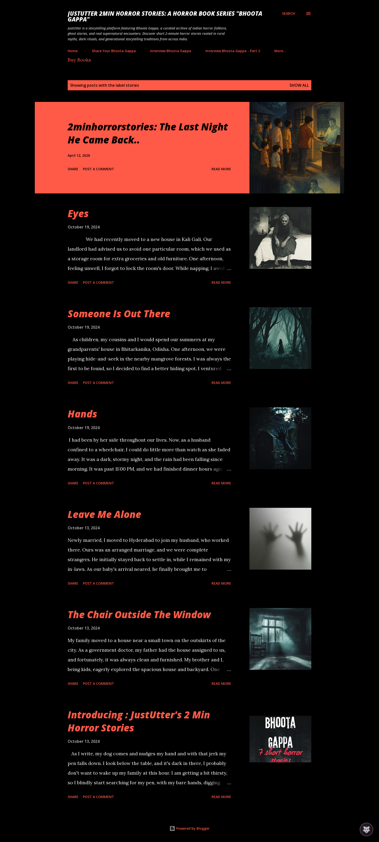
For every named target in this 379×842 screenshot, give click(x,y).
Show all (299, 85)
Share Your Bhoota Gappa (114, 51)
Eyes (78, 213)
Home (73, 51)
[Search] (288, 13)
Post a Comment (98, 169)
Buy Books (79, 60)
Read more (221, 169)
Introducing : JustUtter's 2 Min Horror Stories (139, 721)
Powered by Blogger (189, 828)
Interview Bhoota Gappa (170, 51)
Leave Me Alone (104, 514)
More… (280, 51)
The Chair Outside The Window (139, 614)
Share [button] (73, 169)
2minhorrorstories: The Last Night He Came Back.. (148, 133)
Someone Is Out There (119, 313)
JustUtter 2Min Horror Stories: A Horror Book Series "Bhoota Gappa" (165, 16)
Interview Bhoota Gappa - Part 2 (232, 51)
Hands (82, 413)
